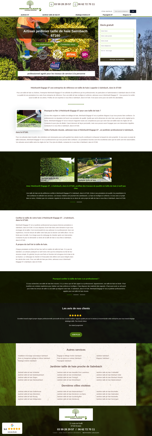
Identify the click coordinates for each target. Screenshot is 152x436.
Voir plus (76, 334)
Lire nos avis (12, 432)
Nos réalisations (43, 44)
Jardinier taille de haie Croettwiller (107, 372)
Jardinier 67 (25, 14)
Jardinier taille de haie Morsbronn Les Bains (71, 393)
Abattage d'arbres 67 (83, 14)
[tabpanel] (76, 192)
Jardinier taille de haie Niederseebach (108, 379)
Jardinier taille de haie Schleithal (28, 372)
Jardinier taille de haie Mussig (27, 396)
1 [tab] (72, 201)
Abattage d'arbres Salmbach (27, 360)
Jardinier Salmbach (102, 355)
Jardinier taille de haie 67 (51, 14)
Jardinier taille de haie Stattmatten (107, 393)
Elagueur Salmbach (102, 357)
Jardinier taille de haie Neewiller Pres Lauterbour (73, 372)
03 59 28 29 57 (59, 4)
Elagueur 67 (127, 14)
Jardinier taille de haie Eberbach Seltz (108, 374)
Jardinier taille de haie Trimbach (67, 377)
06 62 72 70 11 (83, 4)
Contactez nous (68, 44)
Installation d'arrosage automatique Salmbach (33, 355)
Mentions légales (91, 432)
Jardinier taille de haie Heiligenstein (29, 398)
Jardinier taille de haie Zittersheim (29, 393)
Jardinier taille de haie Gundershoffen (69, 396)
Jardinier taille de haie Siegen (27, 377)
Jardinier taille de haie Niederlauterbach (31, 374)
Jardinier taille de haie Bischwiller (107, 391)
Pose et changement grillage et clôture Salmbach (34, 357)
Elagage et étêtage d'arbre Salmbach (69, 355)
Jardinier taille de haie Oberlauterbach (30, 379)
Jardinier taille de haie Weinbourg (68, 398)
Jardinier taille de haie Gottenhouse (29, 391)
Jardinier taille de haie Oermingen (107, 398)
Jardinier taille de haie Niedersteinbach (70, 391)
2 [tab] (79, 201)
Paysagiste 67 (108, 14)
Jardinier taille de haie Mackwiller (107, 396)
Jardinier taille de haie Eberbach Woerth (109, 377)
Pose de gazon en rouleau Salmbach (69, 357)
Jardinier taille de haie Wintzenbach (68, 379)
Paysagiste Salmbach (64, 360)
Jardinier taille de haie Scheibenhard (69, 374)
